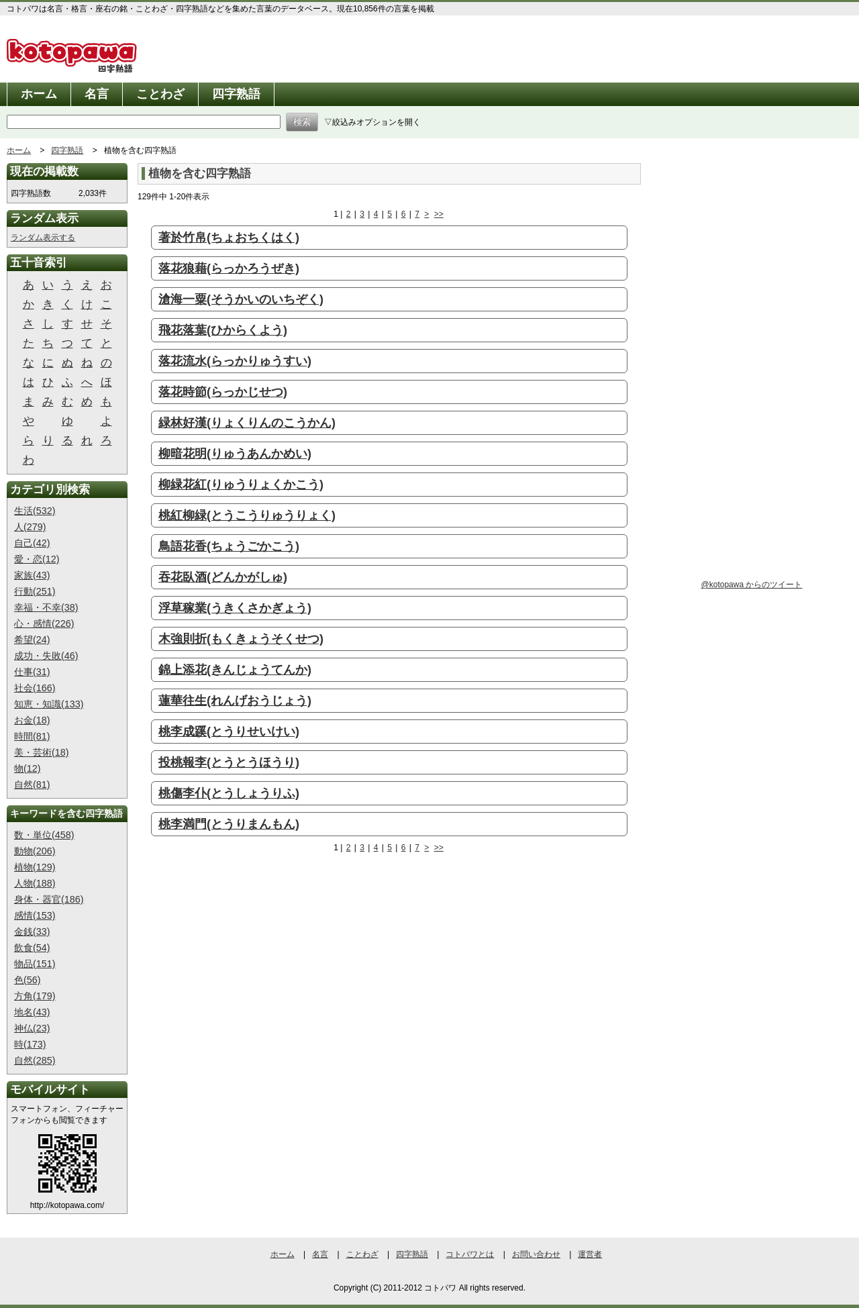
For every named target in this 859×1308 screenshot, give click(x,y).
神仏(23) (32, 1028)
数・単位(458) (44, 834)
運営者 (590, 1254)
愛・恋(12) (37, 559)
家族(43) (32, 575)
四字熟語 (236, 94)
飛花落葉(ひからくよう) (222, 330)
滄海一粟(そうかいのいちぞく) (240, 299)
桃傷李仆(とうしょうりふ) (228, 793)
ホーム (39, 94)
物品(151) (35, 963)
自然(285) (35, 1060)
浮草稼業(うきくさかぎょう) (234, 608)
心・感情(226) (44, 623)
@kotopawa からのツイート (752, 584)
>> (439, 214)
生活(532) (35, 510)
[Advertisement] (250, 966)
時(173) (30, 1044)
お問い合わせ (536, 1254)
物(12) (27, 768)
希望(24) (32, 639)
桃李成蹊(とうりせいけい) (228, 731)
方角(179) (35, 996)
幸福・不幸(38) (46, 607)
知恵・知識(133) (49, 704)
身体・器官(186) (49, 899)
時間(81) (32, 736)
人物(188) (35, 883)
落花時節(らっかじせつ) (222, 392)
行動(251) (35, 591)
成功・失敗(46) (46, 655)
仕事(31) (32, 671)
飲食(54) (32, 947)
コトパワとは (470, 1254)
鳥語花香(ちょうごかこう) (228, 546)
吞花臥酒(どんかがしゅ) (222, 577)
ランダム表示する (43, 237)
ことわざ (160, 94)
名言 (97, 94)
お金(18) (32, 720)
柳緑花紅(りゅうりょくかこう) (240, 484)
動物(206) (35, 851)
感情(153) (35, 915)
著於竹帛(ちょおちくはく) (228, 237)
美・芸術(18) (41, 752)
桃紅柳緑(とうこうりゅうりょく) (247, 515)
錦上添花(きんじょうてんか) (234, 669)
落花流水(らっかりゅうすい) (234, 361)
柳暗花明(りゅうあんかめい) (234, 453)
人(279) (30, 526)
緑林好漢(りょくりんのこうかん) (247, 423)
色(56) (27, 979)
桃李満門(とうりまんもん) (228, 824)
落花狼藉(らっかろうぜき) (228, 268)
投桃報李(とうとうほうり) (228, 762)
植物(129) (35, 867)
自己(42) (32, 543)
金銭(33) (32, 931)
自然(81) (32, 784)
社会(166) (35, 688)
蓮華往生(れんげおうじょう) (234, 700)
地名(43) (32, 1012)
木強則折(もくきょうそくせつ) (240, 639)
